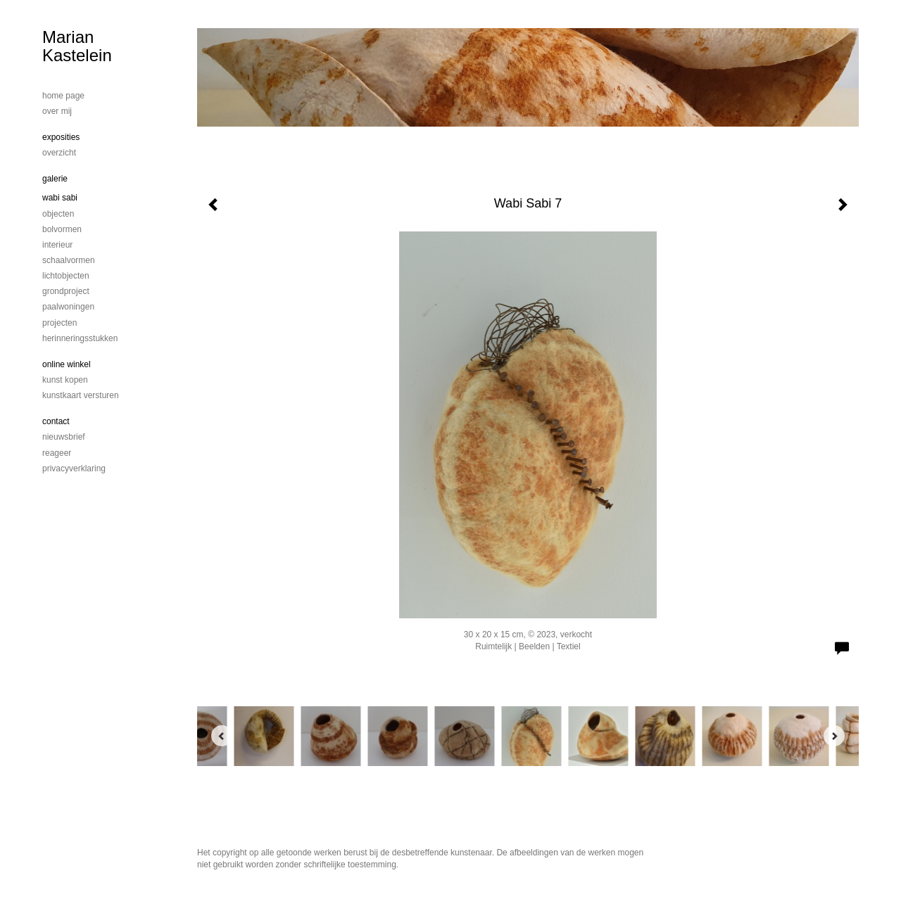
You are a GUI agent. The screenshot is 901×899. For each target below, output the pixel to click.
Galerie (55, 179)
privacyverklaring (74, 468)
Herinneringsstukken (80, 338)
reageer (56, 453)
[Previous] (221, 735)
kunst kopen (65, 380)
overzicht (59, 153)
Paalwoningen (68, 307)
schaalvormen (68, 260)
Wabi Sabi (59, 198)
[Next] (834, 735)
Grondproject (65, 291)
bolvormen (62, 229)
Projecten (59, 323)
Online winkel (66, 364)
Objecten (58, 214)
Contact (56, 421)
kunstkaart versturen (80, 395)
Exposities (61, 137)
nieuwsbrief (63, 437)
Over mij (57, 111)
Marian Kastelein (77, 46)
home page (63, 96)
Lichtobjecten (65, 276)
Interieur (57, 245)
